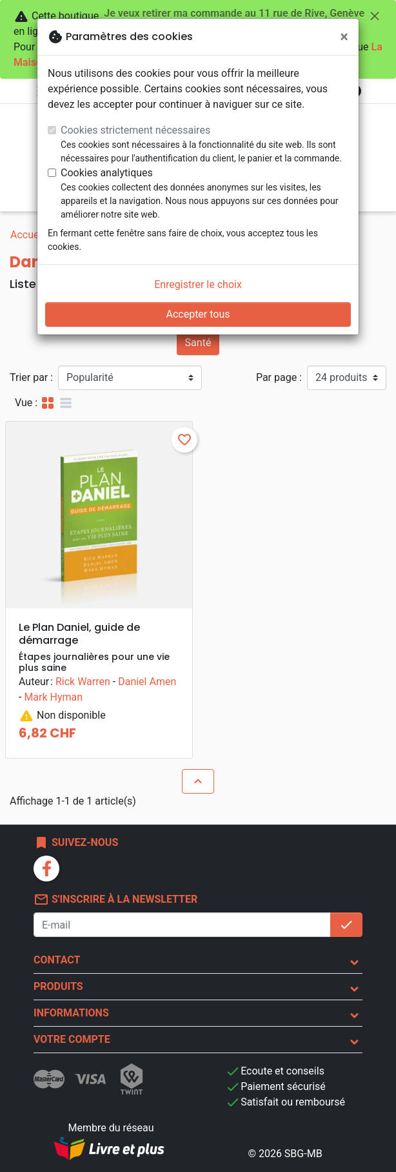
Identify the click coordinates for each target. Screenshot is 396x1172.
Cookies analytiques (107, 173)
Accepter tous (198, 314)
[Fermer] (344, 37)
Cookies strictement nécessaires (135, 130)
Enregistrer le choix (198, 284)
